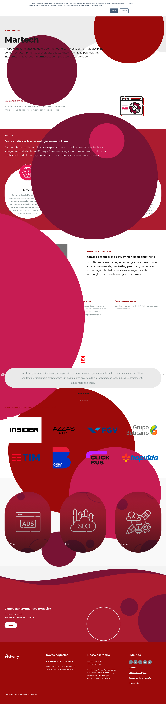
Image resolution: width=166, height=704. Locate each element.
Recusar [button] (124, 11)
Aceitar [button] (114, 11)
